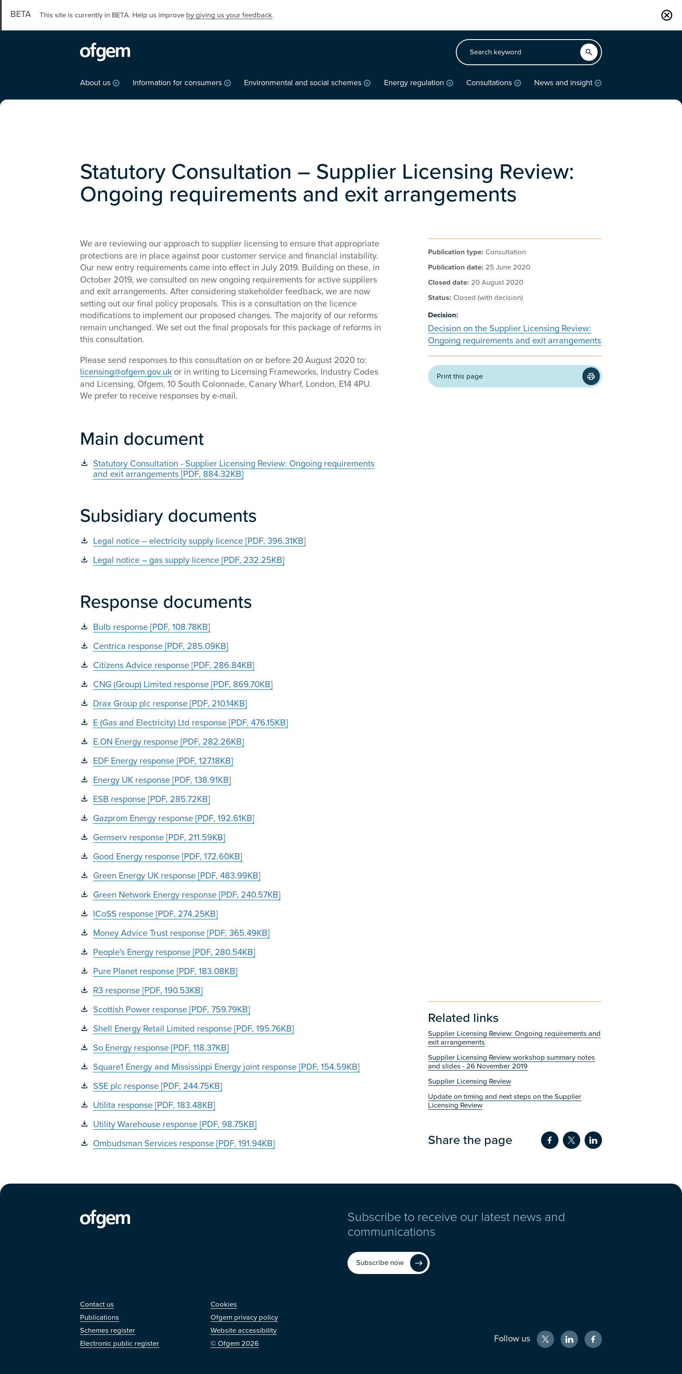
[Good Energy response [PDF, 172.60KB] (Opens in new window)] (232, 857)
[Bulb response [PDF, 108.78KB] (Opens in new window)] (232, 627)
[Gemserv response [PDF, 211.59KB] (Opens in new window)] (232, 837)
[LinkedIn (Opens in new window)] (569, 1339)
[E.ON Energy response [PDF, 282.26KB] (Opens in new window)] (232, 742)
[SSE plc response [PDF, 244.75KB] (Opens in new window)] (232, 1086)
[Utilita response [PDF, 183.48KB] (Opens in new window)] (232, 1105)
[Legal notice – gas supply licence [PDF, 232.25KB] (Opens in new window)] (232, 560)
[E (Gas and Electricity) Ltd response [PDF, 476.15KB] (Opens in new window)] (232, 723)
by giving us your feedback (229, 15)
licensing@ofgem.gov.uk (126, 372)
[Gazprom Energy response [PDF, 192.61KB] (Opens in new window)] (232, 818)
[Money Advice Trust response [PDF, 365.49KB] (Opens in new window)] (232, 933)
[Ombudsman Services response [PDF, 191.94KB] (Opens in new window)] (232, 1143)
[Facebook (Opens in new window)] (593, 1339)
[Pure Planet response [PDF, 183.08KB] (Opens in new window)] (232, 971)
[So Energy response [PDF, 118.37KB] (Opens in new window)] (232, 1048)
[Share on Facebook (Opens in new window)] (549, 1140)
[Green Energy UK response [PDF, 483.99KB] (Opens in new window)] (232, 876)
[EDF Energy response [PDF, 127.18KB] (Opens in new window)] (232, 761)
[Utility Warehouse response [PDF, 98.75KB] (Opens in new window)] (232, 1124)
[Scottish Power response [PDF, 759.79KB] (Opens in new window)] (232, 1010)
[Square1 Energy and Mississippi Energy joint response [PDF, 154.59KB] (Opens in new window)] (232, 1067)
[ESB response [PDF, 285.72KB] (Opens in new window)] (232, 799)
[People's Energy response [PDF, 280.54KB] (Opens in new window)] (232, 952)
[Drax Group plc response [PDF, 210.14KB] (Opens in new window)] (232, 704)
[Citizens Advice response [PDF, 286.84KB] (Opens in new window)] (232, 665)
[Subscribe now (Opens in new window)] (389, 1263)
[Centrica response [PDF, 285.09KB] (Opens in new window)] (232, 646)
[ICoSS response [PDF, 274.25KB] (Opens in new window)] (232, 914)
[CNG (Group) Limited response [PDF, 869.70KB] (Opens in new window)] (232, 684)
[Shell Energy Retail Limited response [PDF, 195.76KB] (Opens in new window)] (232, 1029)
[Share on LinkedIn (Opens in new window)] (593, 1140)
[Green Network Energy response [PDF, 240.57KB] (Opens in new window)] (232, 895)
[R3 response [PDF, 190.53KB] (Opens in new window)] (232, 990)
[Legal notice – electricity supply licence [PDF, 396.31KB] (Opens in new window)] (232, 541)
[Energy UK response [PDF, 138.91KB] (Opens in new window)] (232, 780)
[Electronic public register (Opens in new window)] (119, 1343)
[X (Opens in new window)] (545, 1339)
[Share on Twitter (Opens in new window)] (571, 1140)
